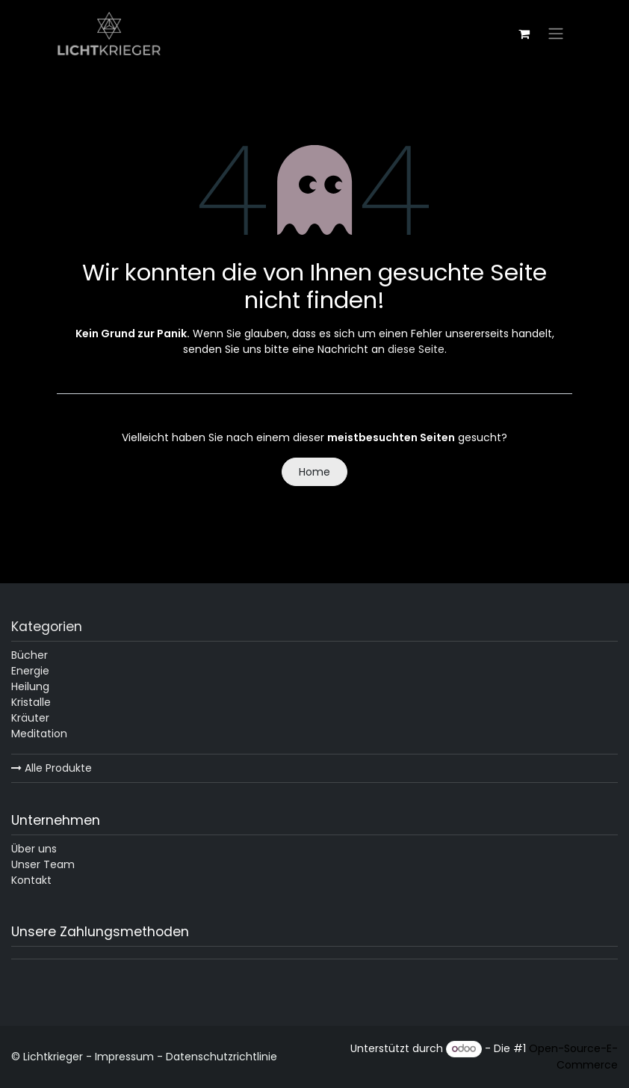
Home (314, 471)
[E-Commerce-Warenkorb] (523, 33)
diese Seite (416, 349)
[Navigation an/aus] (555, 34)
